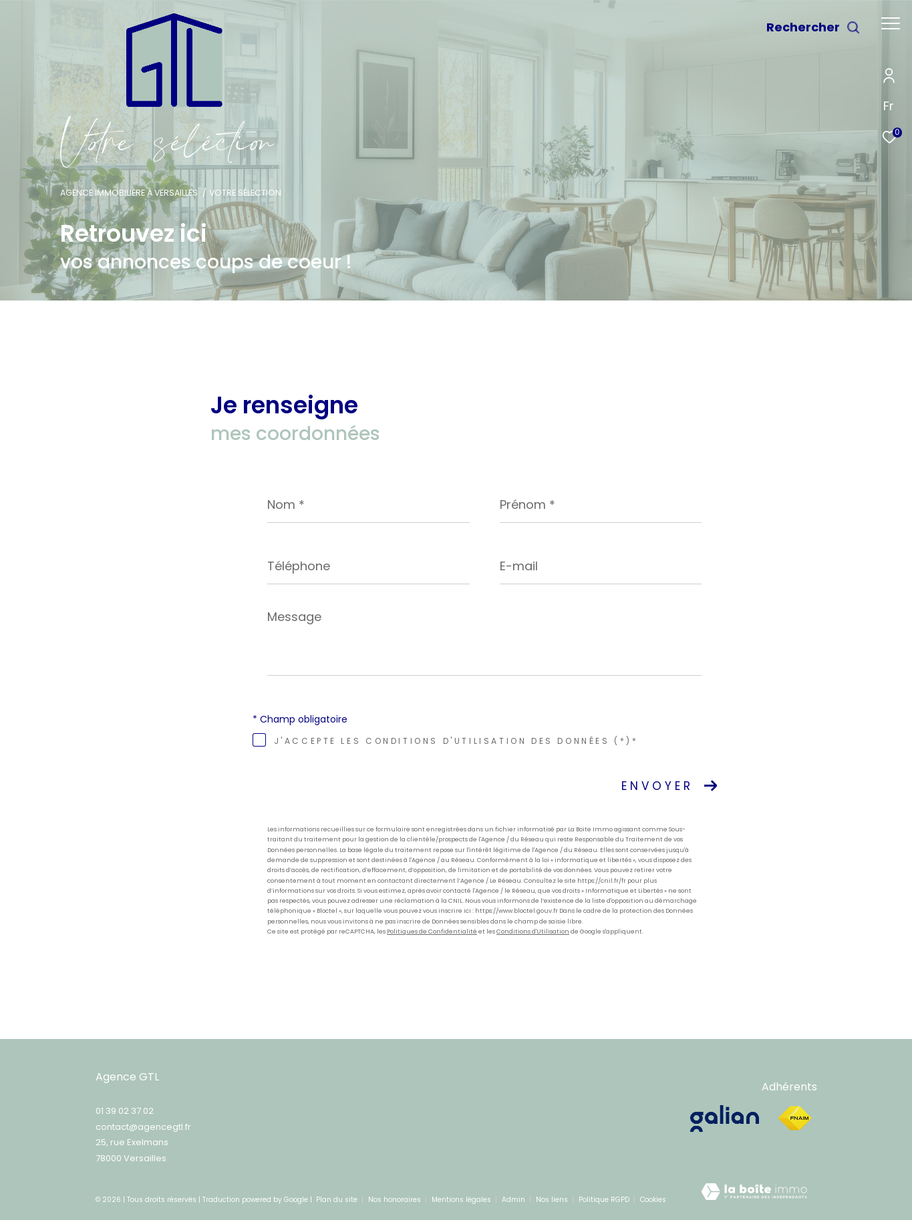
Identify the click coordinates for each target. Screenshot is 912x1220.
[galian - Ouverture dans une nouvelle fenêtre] (726, 1118)
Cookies (653, 1200)
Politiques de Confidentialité (432, 932)
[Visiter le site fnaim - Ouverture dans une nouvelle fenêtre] (794, 1118)
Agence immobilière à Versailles (129, 192)
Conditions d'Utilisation (532, 932)
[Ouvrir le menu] (890, 23)
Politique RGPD (604, 1200)
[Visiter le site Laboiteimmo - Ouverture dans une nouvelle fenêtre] (754, 1195)
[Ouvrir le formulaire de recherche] (813, 27)
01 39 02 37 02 (125, 1110)
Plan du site (337, 1200)
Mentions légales (462, 1200)
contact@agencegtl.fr (143, 1127)
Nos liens (553, 1200)
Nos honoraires (395, 1200)
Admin (514, 1200)
